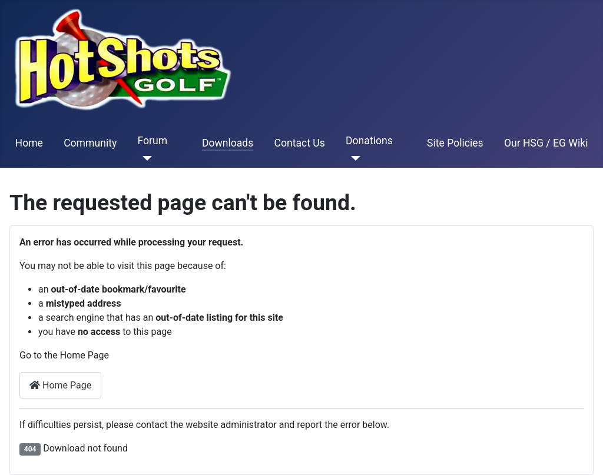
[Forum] (144, 158)
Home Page (60, 385)
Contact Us (299, 143)
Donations (369, 141)
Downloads (227, 143)
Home (29, 143)
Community (90, 143)
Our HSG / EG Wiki (546, 143)
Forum (152, 141)
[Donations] (353, 158)
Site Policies (455, 143)
